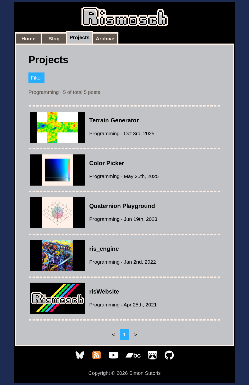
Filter (36, 78)
